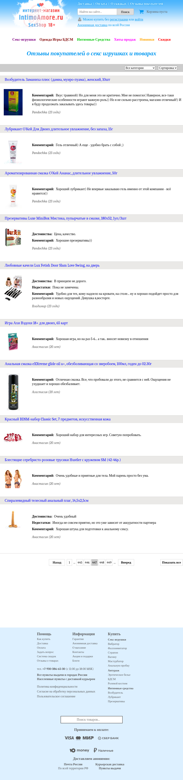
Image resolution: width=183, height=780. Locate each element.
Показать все (171, 562)
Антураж (113, 670)
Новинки (147, 39)
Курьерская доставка (109, 764)
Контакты (78, 652)
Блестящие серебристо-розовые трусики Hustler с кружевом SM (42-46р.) (63, 460)
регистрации (119, 19)
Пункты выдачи (110, 768)
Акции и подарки (82, 656)
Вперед (126, 562)
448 (101, 562)
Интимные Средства (93, 39)
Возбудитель (115, 692)
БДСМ (112, 679)
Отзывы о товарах (47, 660)
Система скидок (46, 656)
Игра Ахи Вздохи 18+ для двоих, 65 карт (36, 323)
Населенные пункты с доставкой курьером (66, 679)
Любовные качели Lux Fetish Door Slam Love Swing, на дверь (52, 265)
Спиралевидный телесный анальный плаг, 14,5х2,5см (46, 500)
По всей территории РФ (73, 766)
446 (87, 562)
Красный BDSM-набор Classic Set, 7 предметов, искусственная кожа (58, 419)
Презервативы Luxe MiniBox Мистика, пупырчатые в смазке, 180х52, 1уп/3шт (65, 218)
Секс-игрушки (24, 39)
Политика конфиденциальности (57, 686)
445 (79, 562)
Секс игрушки (117, 639)
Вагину (112, 657)
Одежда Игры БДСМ (56, 39)
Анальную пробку (119, 665)
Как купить (43, 639)
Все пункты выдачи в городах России (62, 675)
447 (94, 562)
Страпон (113, 652)
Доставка (84, 4)
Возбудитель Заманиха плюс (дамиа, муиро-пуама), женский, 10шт (57, 79)
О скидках (118, 4)
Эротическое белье (119, 674)
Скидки (164, 39)
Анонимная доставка (92, 25)
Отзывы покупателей (146, 4)
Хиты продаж (125, 39)
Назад (57, 562)
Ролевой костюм (117, 683)
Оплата (101, 4)
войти (139, 19)
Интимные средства (121, 688)
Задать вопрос (45, 652)
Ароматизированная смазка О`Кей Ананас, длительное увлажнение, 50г (61, 173)
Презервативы (116, 701)
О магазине (79, 647)
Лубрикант (114, 697)
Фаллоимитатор (117, 648)
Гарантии (78, 639)
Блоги (76, 660)
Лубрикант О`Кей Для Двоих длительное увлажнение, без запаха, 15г (59, 129)
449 (109, 562)
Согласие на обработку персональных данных (66, 691)
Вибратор (113, 644)
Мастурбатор (116, 661)
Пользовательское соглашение (56, 696)
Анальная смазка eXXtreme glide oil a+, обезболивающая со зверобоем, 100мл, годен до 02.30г (78, 364)
